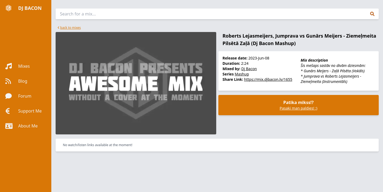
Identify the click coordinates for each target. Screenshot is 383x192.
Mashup (242, 74)
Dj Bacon (249, 68)
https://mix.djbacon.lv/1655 (268, 79)
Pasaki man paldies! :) (298, 108)
